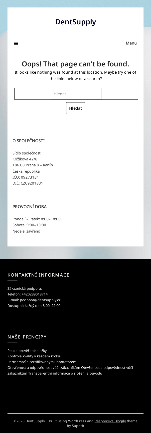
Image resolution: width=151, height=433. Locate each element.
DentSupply (75, 21)
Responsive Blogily (110, 421)
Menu (131, 43)
